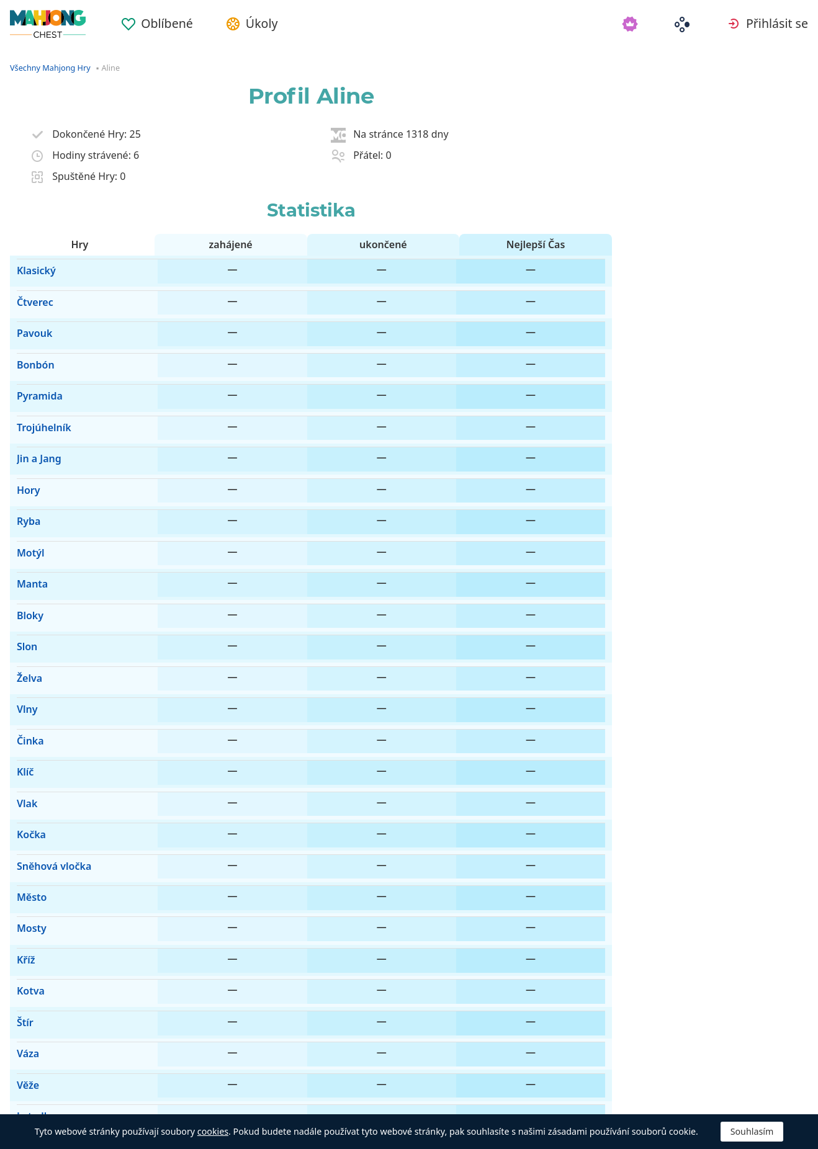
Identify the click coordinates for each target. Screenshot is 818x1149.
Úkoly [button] (282, 24)
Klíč (18, 615)
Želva (22, 550)
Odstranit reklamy (259, 1099)
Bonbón (29, 332)
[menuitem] (168, 20)
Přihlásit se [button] (776, 24)
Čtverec (28, 288)
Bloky (23, 506)
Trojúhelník (37, 375)
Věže (21, 834)
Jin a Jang (32, 397)
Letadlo (28, 856)
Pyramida (33, 353)
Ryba (22, 441)
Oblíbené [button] (178, 24)
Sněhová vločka (47, 681)
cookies (212, 1131)
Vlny (20, 572)
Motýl (24, 463)
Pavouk (27, 309)
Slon (20, 528)
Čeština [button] (44, 1099)
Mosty (25, 725)
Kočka (24, 659)
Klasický (29, 266)
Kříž (19, 747)
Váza (21, 812)
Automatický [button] (139, 1099)
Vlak (20, 638)
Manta (25, 484)
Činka (23, 594)
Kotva (24, 769)
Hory (22, 419)
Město (25, 703)
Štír (18, 790)
